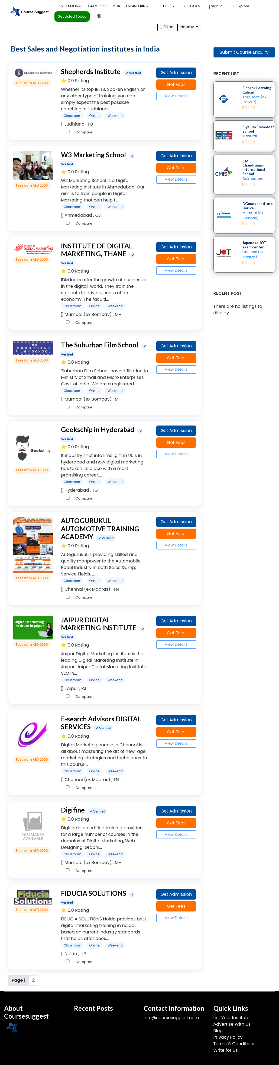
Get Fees (176, 84)
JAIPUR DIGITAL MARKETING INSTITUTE (98, 624)
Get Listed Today (71, 16)
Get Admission (176, 72)
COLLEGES (164, 6)
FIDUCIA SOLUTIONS (93, 893)
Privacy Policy (228, 1037)
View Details (176, 96)
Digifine (73, 810)
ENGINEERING (137, 5)
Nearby (187, 27)
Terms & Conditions (234, 1044)
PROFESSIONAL (69, 5)
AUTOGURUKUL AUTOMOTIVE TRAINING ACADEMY (100, 529)
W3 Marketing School (93, 155)
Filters (167, 27)
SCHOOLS (191, 6)
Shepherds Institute (91, 71)
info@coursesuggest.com (171, 1018)
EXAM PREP (97, 5)
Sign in (215, 7)
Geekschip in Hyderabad (97, 429)
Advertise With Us (232, 1024)
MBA (116, 5)
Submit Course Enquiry (244, 52)
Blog (218, 1031)
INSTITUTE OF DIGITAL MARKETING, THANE (96, 250)
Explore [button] (241, 7)
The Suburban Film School (99, 345)
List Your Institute (231, 1018)
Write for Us (225, 1050)
